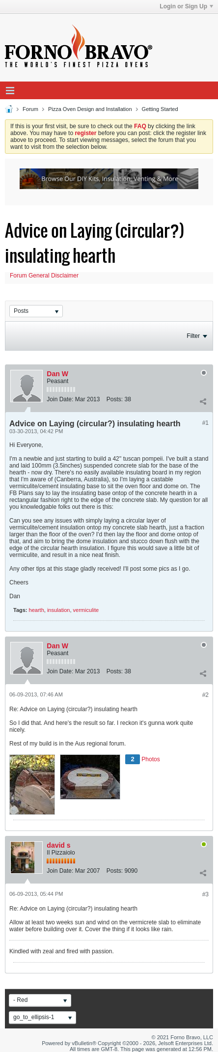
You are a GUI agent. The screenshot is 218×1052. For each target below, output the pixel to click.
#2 (205, 695)
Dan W (57, 374)
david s (58, 845)
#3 (205, 894)
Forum (30, 109)
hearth (36, 610)
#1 (205, 422)
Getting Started (160, 109)
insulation (58, 610)
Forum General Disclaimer (44, 275)
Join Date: (60, 399)
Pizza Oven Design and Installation (90, 109)
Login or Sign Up (186, 6)
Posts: (115, 399)
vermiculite (86, 610)
